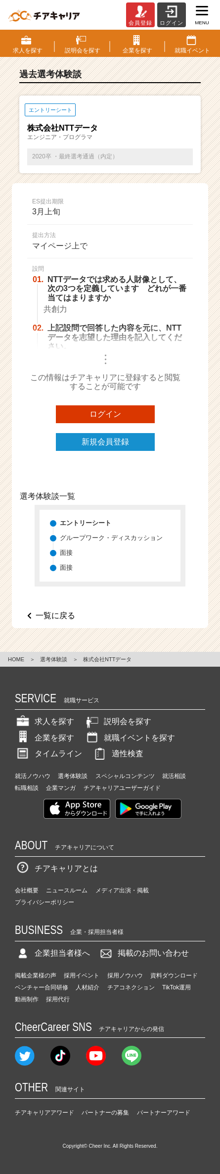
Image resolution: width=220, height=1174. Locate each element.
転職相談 (27, 787)
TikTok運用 (176, 987)
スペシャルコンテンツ (125, 776)
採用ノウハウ (125, 975)
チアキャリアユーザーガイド (122, 787)
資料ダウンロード (174, 975)
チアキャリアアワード (44, 1112)
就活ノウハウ (32, 776)
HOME (16, 659)
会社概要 (27, 890)
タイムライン (48, 753)
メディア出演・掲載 (122, 890)
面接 (66, 552)
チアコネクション (131, 987)
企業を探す (44, 737)
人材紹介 (87, 987)
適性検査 (117, 753)
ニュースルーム (67, 890)
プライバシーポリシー (44, 902)
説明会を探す (117, 721)
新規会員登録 (105, 442)
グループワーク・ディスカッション (111, 537)
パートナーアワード (163, 1112)
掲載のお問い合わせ (143, 953)
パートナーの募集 (105, 1112)
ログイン (105, 414)
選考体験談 (53, 659)
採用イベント (81, 975)
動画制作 (27, 999)
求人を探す (44, 721)
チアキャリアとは (56, 868)
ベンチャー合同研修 (41, 987)
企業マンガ (61, 787)
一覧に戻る (55, 615)
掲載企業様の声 (35, 975)
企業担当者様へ (52, 953)
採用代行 (58, 999)
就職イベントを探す (129, 737)
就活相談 (174, 776)
